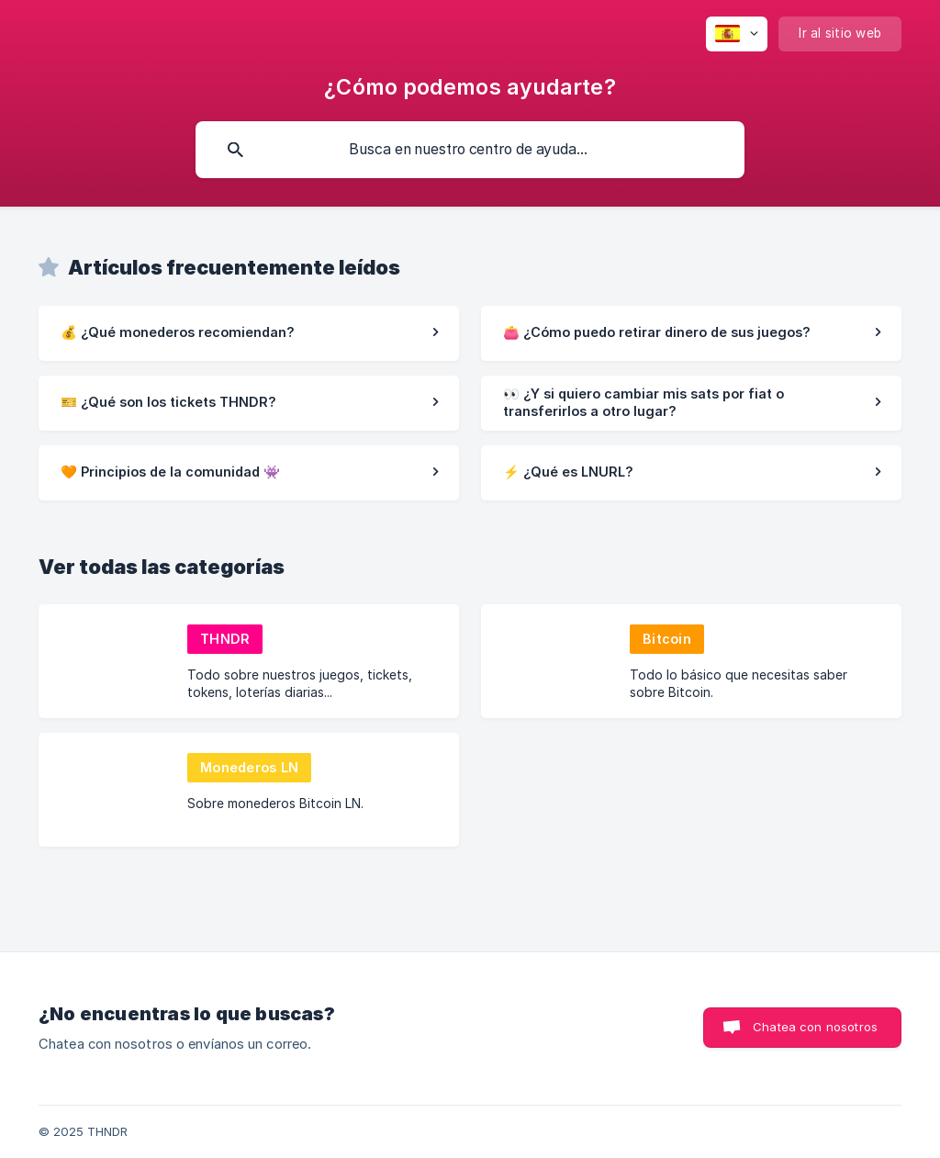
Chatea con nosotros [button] (815, 1026)
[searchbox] (470, 149)
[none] (736, 34)
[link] (249, 333)
